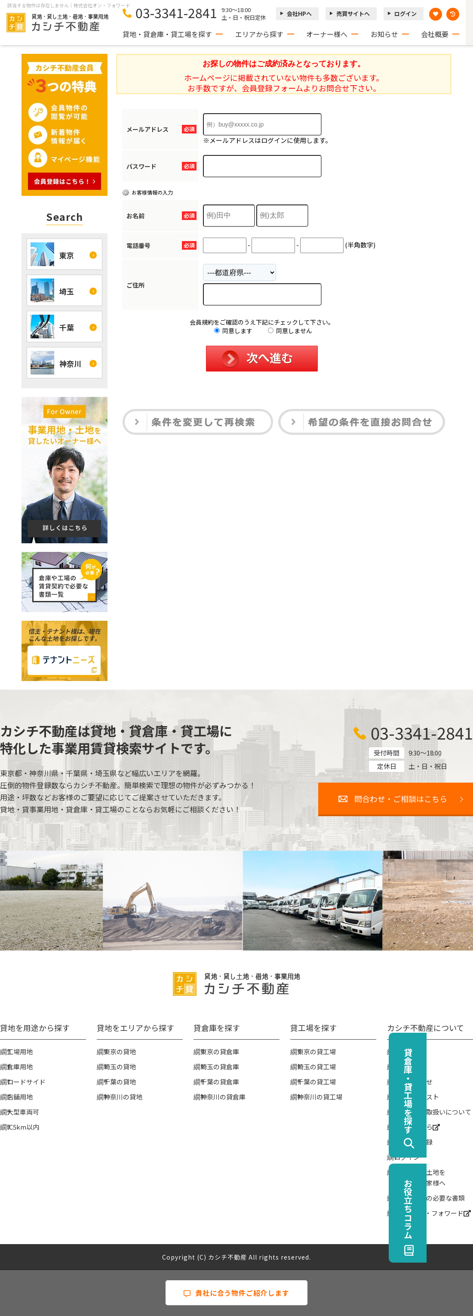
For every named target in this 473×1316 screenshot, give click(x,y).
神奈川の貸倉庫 (223, 1096)
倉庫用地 (20, 1066)
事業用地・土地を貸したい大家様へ (419, 1177)
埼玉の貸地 (120, 1066)
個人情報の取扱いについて (432, 1111)
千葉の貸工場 (316, 1081)
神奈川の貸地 (123, 1096)
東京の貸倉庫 (219, 1051)
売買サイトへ (353, 13)
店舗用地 (20, 1096)
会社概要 (434, 34)
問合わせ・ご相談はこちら (400, 798)
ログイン (405, 13)
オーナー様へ (326, 34)
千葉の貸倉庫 (219, 1081)
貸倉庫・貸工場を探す (454, 1091)
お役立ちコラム (454, 1209)
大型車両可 (23, 1111)
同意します (233, 330)
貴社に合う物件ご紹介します (236, 1293)
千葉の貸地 (120, 1081)
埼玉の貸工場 (316, 1066)
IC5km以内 (23, 1126)
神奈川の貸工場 (319, 1096)
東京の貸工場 (316, 1051)
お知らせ (384, 34)
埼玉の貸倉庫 (219, 1066)
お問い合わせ (413, 1081)
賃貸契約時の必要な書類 (429, 1197)
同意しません (290, 330)
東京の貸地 (120, 1051)
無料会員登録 (413, 1141)
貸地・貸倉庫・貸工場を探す (167, 34)
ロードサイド (26, 1081)
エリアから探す (259, 34)
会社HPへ (299, 13)
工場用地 (20, 1051)
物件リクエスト (416, 1096)
